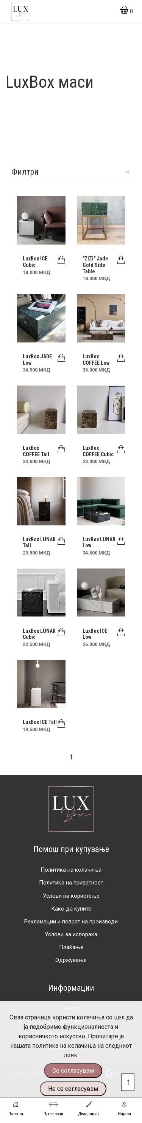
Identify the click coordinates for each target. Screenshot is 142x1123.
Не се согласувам (73, 1088)
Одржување (71, 960)
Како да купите (71, 908)
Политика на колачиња (71, 869)
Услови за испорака (71, 934)
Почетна (15, 1108)
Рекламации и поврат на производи (71, 921)
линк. (71, 1055)
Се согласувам (73, 1070)
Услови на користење (71, 895)
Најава (124, 1108)
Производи (53, 1108)
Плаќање (71, 947)
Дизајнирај (88, 1108)
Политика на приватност (71, 882)
